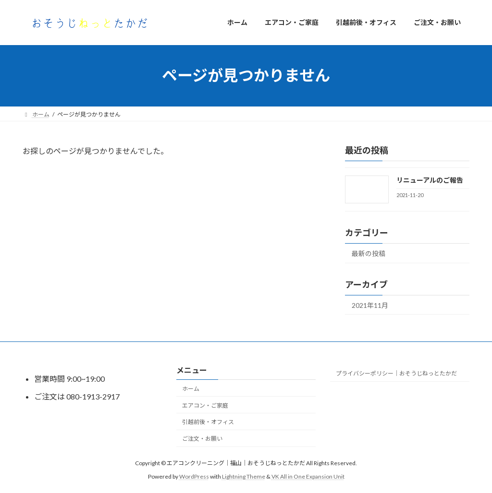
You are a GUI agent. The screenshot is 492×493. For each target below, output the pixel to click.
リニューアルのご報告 (429, 180)
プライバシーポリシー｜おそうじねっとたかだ (396, 373)
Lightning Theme (243, 476)
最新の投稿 (368, 253)
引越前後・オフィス (208, 421)
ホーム (190, 388)
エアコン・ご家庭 (205, 405)
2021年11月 (370, 305)
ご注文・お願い (202, 438)
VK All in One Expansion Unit (307, 476)
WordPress (194, 476)
